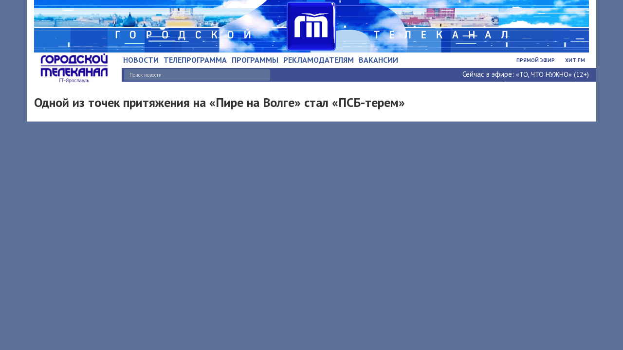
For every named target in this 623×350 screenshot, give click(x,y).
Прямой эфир (535, 60)
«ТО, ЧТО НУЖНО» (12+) (552, 74)
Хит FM (575, 60)
